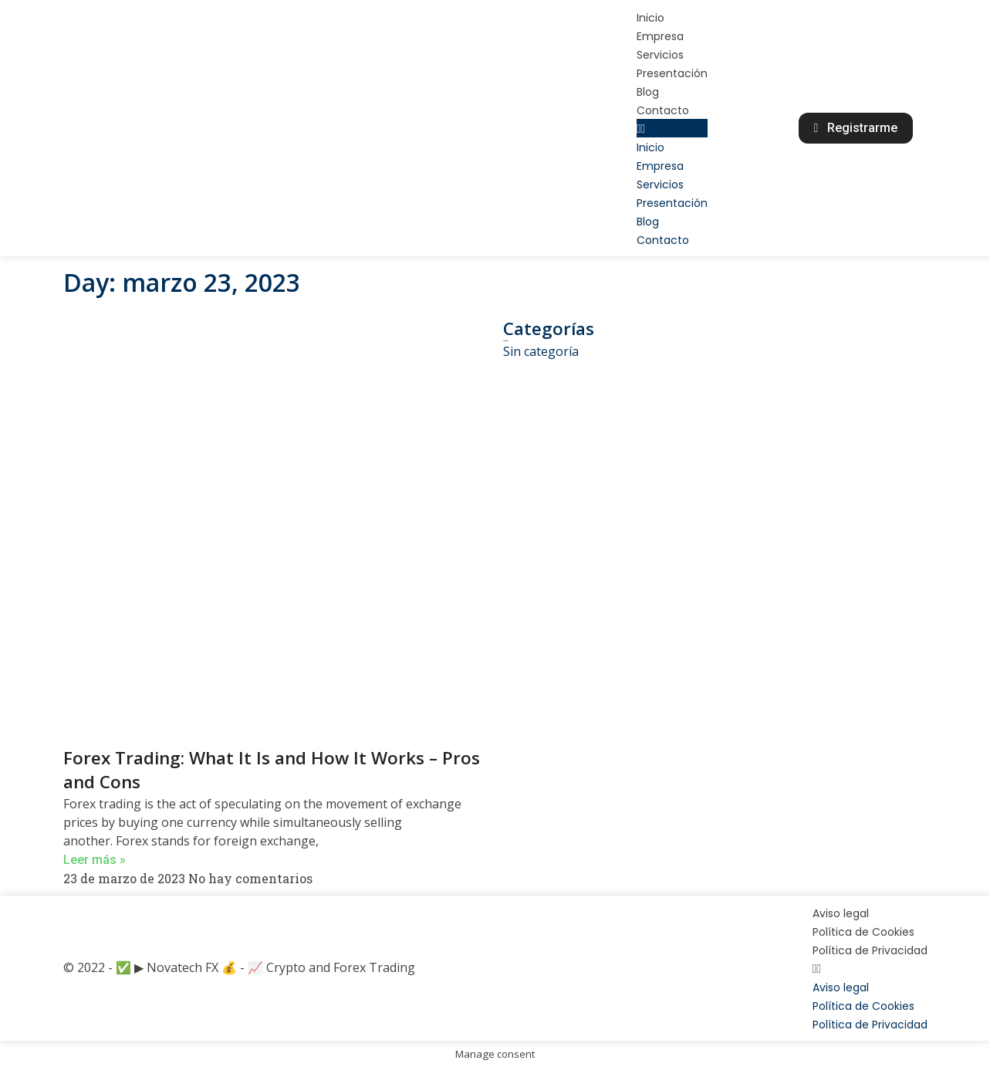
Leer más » (94, 859)
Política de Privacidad (870, 950)
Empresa (660, 36)
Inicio (650, 17)
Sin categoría (541, 351)
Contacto (663, 110)
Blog (648, 92)
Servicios (660, 55)
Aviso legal (841, 913)
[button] (672, 128)
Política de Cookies (863, 932)
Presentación (672, 73)
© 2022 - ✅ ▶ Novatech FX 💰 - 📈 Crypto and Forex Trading (239, 967)
